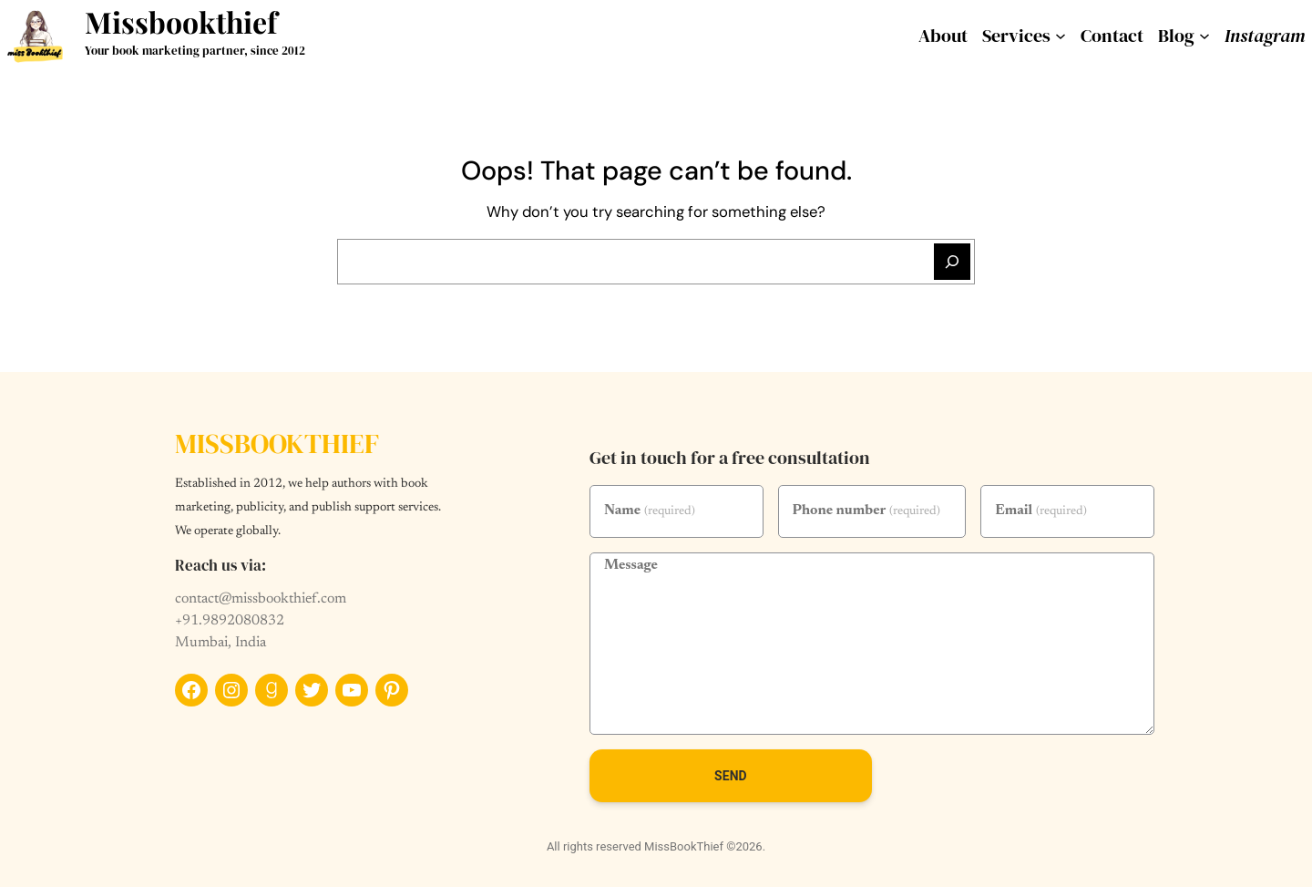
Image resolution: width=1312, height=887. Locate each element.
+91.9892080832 (229, 621)
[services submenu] (1060, 35)
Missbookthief (181, 21)
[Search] (952, 261)
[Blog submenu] (1204, 35)
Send (730, 775)
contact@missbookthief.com (260, 599)
